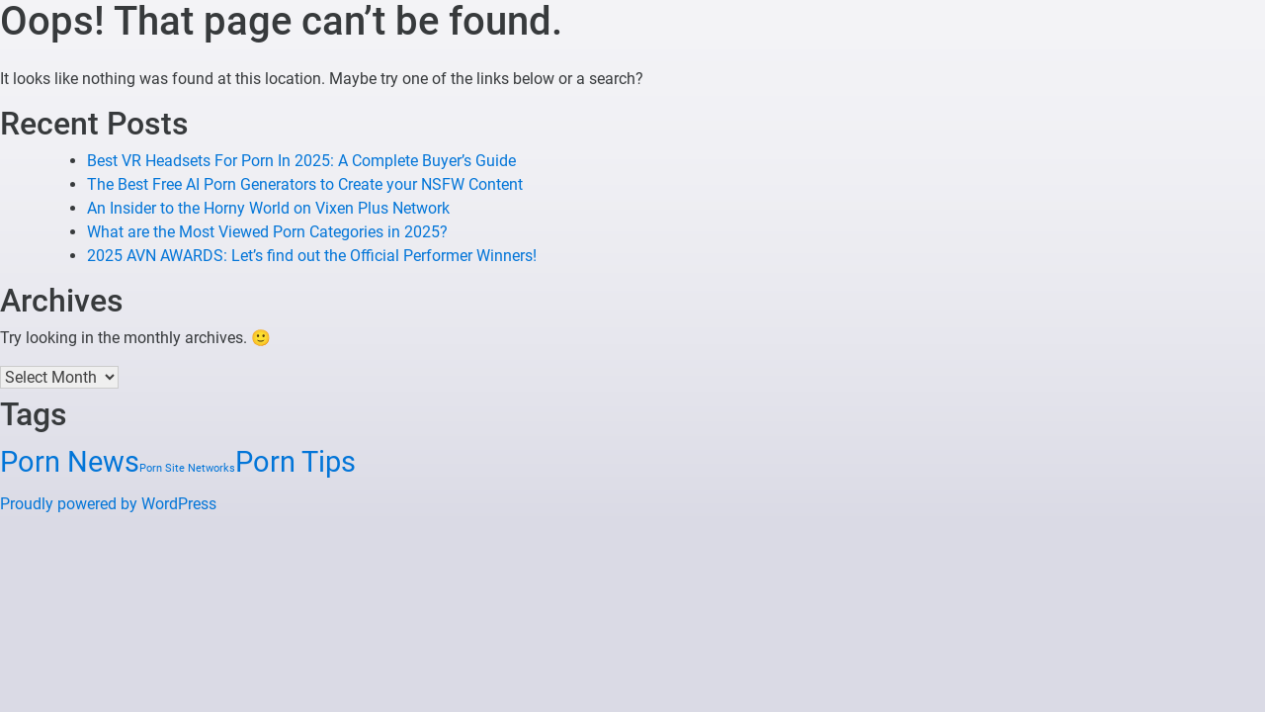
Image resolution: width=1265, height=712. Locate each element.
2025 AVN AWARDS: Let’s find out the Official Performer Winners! (312, 255)
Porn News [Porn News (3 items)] (69, 462)
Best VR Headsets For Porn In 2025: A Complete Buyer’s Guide (301, 160)
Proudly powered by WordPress (108, 503)
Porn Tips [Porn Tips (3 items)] (295, 462)
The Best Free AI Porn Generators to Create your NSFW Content (305, 184)
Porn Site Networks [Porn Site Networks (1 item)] (187, 468)
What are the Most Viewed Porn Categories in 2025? (267, 231)
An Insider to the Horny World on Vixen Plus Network (268, 208)
